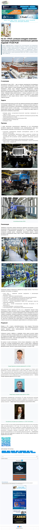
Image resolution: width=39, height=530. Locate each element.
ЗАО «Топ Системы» (23, 451)
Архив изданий (20, 21)
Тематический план (21, 20)
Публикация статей (13, 21)
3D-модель (13, 451)
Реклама (15, 20)
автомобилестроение (27, 452)
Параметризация (14, 452)
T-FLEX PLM (4, 451)
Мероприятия (26, 21)
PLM (28, 451)
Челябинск (33, 452)
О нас (9, 20)
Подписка (27, 20)
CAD (31, 451)
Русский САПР (32, 20)
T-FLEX (8, 451)
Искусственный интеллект (6, 452)
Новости (5, 20)
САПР (17, 451)
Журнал (11, 20)
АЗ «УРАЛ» (20, 452)
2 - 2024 (2, 22)
